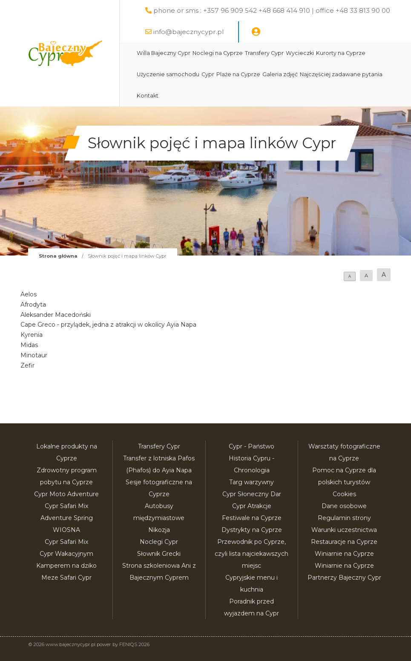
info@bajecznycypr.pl (188, 32)
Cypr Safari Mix (66, 542)
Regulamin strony (344, 518)
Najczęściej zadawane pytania (341, 74)
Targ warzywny (251, 482)
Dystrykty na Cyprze (251, 530)
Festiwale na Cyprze (252, 518)
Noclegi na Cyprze (218, 53)
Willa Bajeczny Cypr (163, 53)
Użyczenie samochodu (168, 74)
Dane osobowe (344, 506)
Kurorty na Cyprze (340, 53)
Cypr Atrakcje (251, 506)
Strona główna (58, 256)
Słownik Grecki (159, 554)
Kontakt (147, 95)
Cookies (344, 494)
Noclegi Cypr (159, 542)
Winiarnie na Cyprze (344, 554)
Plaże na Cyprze (238, 74)
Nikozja (159, 530)
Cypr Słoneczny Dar (251, 494)
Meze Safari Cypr (66, 577)
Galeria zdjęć (280, 74)
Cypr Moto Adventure (66, 494)
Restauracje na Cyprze (344, 542)
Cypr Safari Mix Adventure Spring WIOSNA (66, 518)
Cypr (207, 74)
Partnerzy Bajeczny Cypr (344, 577)
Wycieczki (300, 53)
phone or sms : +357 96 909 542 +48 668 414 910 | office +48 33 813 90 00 (271, 10)
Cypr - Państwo (251, 446)
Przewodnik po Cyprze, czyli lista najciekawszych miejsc (251, 553)
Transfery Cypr (264, 53)
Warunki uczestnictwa (344, 530)
